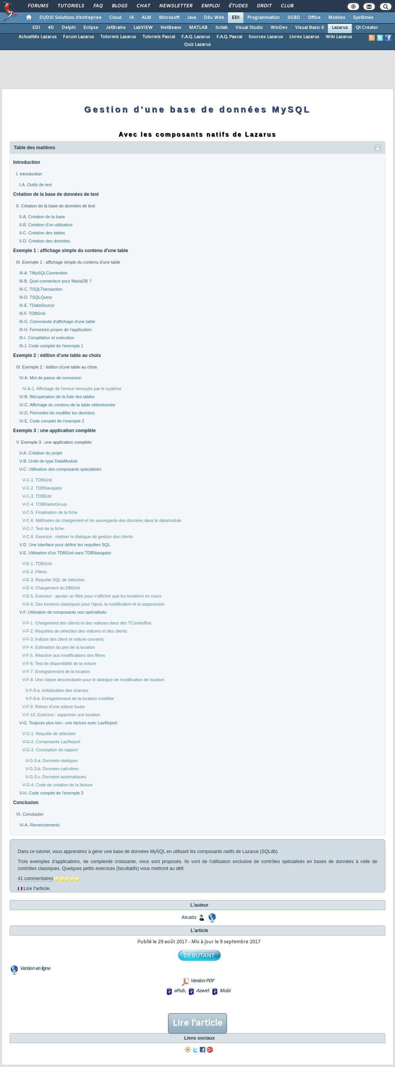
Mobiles (336, 17)
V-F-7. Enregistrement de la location (56, 671)
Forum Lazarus (78, 37)
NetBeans (170, 27)
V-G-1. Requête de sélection (49, 733)
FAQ (97, 6)
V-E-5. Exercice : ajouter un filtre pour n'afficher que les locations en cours (91, 596)
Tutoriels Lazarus (118, 37)
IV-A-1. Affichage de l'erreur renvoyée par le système (72, 388)
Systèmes (363, 17)
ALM (146, 17)
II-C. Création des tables (42, 233)
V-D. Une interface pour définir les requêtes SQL (64, 544)
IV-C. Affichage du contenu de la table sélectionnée (67, 404)
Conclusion (25, 802)
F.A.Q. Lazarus (195, 37)
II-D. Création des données (44, 241)
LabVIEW (143, 27)
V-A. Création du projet (40, 453)
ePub (179, 991)
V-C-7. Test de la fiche (43, 528)
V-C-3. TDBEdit (36, 496)
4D (51, 27)
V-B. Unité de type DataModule (48, 461)
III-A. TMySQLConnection (43, 273)
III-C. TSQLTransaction (40, 289)
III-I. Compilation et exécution (46, 337)
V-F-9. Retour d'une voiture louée (53, 706)
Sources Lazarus (265, 37)
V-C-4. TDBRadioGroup (44, 504)
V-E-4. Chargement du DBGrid (51, 588)
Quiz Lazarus (197, 44)
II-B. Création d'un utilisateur (46, 224)
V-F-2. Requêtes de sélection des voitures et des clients (74, 631)
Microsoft (169, 17)
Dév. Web (214, 17)
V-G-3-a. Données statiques (51, 760)
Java (191, 17)
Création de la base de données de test (56, 194)
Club (287, 6)
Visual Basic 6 (309, 27)
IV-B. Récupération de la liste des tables (57, 396)
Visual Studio (249, 27)
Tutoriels (70, 6)
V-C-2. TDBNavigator (42, 488)
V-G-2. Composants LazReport (51, 741)
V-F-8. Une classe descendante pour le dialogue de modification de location (93, 679)
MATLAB (198, 27)
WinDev (278, 27)
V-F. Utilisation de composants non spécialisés (62, 612)
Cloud (115, 17)
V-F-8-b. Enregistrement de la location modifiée (69, 698)
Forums (38, 6)
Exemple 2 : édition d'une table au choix (57, 355)
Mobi (224, 991)
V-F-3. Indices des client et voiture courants (63, 639)
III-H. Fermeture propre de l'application (55, 329)
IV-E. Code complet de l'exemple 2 (51, 421)
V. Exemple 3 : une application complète (53, 442)
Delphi (69, 27)
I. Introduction (29, 174)
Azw (200, 991)
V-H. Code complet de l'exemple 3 (51, 793)
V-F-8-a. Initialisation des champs (56, 690)
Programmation (263, 17)
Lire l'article (197, 1023)
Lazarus (340, 27)
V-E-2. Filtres (34, 571)
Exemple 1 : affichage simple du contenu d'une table (70, 250)
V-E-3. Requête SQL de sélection (53, 579)
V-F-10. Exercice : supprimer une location (61, 714)
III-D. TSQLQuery (35, 297)
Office (314, 17)
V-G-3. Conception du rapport (50, 749)
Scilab (221, 27)
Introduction (26, 162)
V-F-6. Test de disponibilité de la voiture (59, 663)
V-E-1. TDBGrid (37, 563)
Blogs (119, 6)
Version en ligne (35, 969)
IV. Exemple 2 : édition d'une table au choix (56, 367)
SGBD (293, 17)
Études (238, 6)
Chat (142, 6)
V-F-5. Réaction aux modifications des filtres (63, 655)
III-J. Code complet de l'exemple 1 (51, 345)
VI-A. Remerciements (39, 825)
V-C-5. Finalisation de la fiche (50, 512)
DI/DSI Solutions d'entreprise (70, 17)
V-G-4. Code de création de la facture (57, 785)
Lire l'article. (37, 888)
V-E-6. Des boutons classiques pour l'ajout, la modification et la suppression (93, 604)
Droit (264, 6)
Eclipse (90, 27)
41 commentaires (35, 878)
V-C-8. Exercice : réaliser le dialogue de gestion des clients (77, 536)
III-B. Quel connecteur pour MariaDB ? (55, 281)
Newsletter (175, 6)
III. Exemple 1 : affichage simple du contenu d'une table (68, 262)
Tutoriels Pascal (158, 37)
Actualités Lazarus (38, 37)
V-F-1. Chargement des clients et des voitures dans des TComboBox (87, 623)
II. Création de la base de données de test (55, 206)
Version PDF (202, 981)
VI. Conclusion (30, 814)
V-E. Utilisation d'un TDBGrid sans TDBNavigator (65, 552)
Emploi (210, 6)
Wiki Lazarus (339, 37)
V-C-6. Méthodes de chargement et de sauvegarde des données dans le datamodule (101, 520)
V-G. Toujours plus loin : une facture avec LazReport (68, 722)
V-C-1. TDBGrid (37, 480)
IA (131, 17)
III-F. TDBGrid (32, 313)
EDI (236, 17)
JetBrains (116, 27)
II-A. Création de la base (42, 216)
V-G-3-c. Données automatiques (55, 776)
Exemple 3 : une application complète (54, 430)
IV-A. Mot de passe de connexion (50, 377)
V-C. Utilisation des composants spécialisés (60, 469)
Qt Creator (367, 27)
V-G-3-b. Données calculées (52, 768)
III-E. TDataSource (36, 305)
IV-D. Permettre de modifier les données (57, 413)
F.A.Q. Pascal (229, 37)
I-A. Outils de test (35, 184)
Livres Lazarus (304, 37)
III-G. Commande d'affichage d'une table (57, 321)
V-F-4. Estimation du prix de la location (58, 647)
